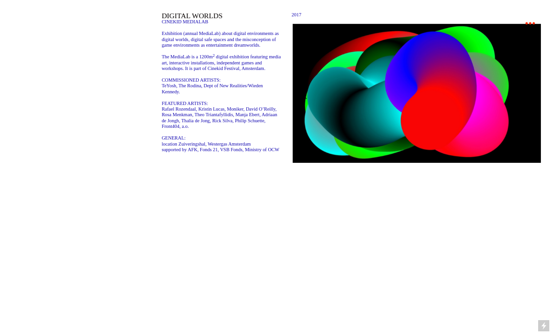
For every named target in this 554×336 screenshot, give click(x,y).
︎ (530, 23)
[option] (417, 93)
